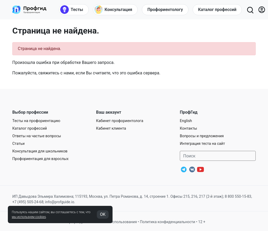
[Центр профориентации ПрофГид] (29, 10)
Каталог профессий (29, 128)
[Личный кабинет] (262, 9)
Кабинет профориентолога (119, 121)
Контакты (188, 128)
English (186, 121)
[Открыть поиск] (250, 9)
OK (102, 214)
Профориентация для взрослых (40, 159)
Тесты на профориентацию (36, 121)
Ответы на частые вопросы (36, 136)
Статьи (18, 143)
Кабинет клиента (111, 128)
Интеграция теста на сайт (202, 143)
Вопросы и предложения (202, 136)
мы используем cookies (29, 217)
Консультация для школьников (40, 151)
